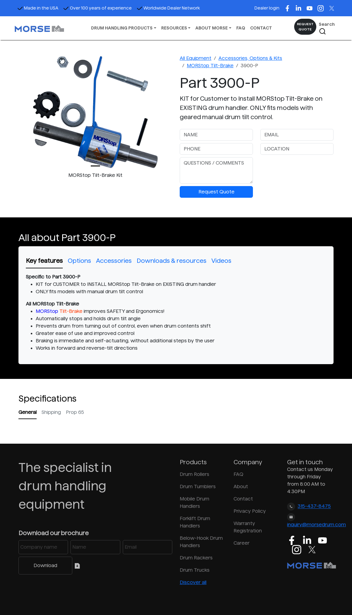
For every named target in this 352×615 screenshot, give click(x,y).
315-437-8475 (314, 506)
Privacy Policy (250, 511)
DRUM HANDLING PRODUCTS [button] (122, 27)
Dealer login (266, 8)
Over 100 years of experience (97, 8)
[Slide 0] (95, 165)
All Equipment (195, 58)
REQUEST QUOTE (305, 26)
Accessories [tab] (114, 260)
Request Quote (216, 191)
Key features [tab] (44, 260)
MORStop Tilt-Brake (210, 65)
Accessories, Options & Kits (250, 58)
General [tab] (27, 412)
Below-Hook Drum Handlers (201, 541)
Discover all (193, 582)
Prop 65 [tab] (75, 412)
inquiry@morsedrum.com (316, 524)
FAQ (240, 27)
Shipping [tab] (51, 412)
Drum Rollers (194, 474)
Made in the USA (37, 8)
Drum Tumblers (198, 486)
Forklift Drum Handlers (195, 522)
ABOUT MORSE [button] (211, 27)
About (241, 486)
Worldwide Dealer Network (168, 8)
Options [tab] (79, 260)
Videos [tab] (221, 260)
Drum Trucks (195, 570)
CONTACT (261, 27)
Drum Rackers (196, 557)
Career (242, 543)
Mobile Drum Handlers (194, 502)
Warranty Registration (248, 527)
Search (327, 28)
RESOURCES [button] (174, 27)
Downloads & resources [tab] (171, 260)
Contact (243, 498)
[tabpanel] (176, 312)
